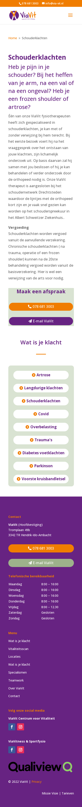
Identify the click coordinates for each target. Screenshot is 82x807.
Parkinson (43, 465)
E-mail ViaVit (43, 321)
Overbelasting (43, 426)
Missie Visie (50, 793)
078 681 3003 (43, 306)
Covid (43, 413)
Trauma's (43, 439)
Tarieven (68, 793)
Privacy (36, 781)
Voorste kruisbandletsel (43, 478)
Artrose (43, 374)
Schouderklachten (43, 400)
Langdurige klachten (43, 387)
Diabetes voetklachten (43, 452)
